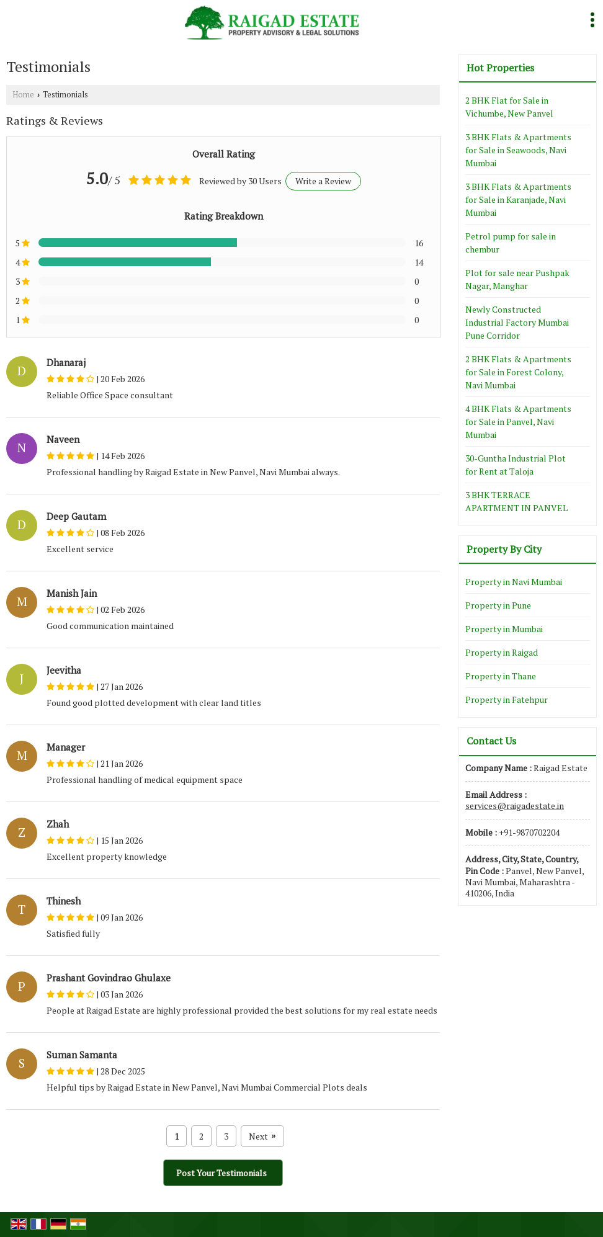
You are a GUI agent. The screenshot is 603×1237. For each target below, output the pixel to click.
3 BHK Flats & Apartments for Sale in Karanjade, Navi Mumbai (518, 199)
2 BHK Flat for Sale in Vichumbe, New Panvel (509, 106)
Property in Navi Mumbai (513, 581)
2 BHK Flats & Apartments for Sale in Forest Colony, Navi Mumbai (518, 372)
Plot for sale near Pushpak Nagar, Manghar (517, 279)
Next (262, 1136)
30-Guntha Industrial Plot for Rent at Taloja (515, 464)
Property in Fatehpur (506, 699)
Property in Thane (500, 676)
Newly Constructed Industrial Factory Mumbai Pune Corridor (517, 322)
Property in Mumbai (504, 629)
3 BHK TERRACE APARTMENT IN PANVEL (516, 501)
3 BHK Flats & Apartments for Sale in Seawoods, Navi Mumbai (518, 150)
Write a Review (323, 181)
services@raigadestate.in (514, 805)
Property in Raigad (501, 652)
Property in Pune (498, 605)
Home (23, 94)
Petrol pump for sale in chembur (510, 242)
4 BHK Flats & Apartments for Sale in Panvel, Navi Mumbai (518, 421)
